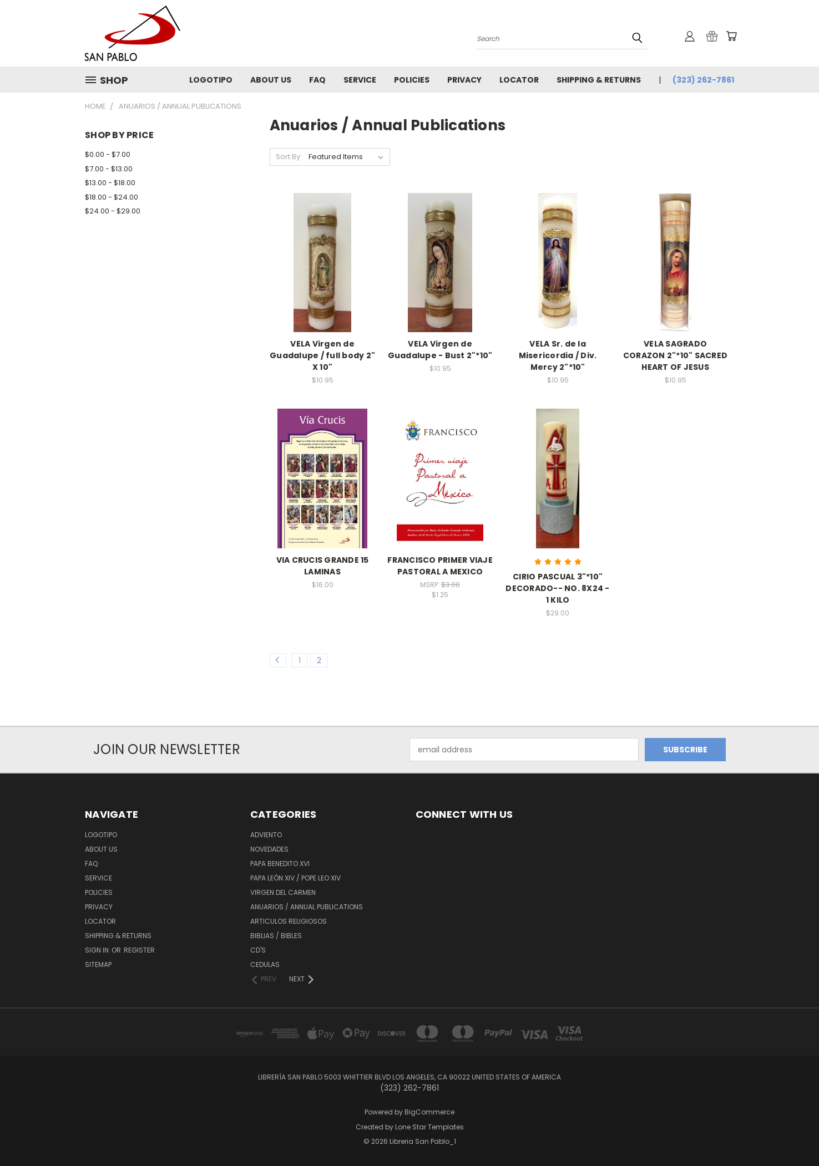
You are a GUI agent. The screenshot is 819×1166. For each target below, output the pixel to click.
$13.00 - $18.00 (110, 182)
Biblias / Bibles (276, 935)
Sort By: (289, 156)
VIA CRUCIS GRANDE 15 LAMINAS (322, 565)
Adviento (266, 834)
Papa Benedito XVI (280, 863)
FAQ (317, 79)
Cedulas (265, 964)
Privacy (464, 79)
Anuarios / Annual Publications (306, 907)
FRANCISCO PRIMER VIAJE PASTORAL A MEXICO (440, 565)
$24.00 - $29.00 (112, 211)
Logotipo (210, 79)
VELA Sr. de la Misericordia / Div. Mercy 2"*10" (558, 355)
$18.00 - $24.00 (111, 197)
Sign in (97, 950)
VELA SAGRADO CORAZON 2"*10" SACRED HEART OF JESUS (675, 355)
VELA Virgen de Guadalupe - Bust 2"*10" (440, 349)
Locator (519, 79)
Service (359, 79)
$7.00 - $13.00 (109, 169)
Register (139, 950)
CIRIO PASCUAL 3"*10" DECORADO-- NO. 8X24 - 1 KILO (557, 588)
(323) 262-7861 (703, 79)
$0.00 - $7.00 (107, 154)
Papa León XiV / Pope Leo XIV (295, 878)
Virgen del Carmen (283, 892)
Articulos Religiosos (288, 921)
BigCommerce (429, 1112)
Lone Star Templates (429, 1127)
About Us (270, 79)
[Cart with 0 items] (731, 36)
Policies (411, 79)
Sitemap (98, 964)
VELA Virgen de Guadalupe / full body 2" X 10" (322, 355)
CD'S (258, 950)
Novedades (269, 849)
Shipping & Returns (599, 79)
